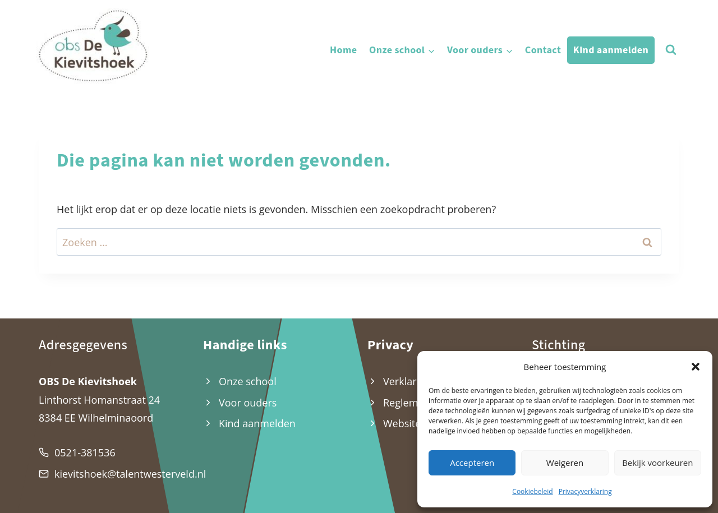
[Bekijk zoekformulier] (671, 50)
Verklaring (407, 381)
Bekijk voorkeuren (657, 462)
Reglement (408, 402)
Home (343, 50)
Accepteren (472, 462)
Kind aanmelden (610, 50)
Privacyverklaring (585, 491)
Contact (543, 50)
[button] (695, 366)
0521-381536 (85, 452)
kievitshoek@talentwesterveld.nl (130, 473)
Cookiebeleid (532, 491)
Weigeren (564, 462)
